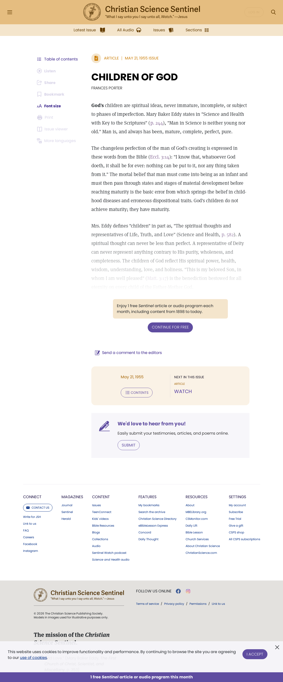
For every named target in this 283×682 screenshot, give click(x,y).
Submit (128, 444)
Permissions (197, 603)
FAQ (26, 530)
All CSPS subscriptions (244, 538)
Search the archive (151, 511)
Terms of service (147, 603)
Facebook (30, 543)
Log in (254, 12)
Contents (136, 392)
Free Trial (235, 518)
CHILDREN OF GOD (134, 77)
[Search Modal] (273, 12)
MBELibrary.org (196, 511)
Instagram (30, 550)
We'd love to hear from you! (151, 423)
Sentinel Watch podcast (109, 552)
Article (110, 58)
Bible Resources (103, 525)
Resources (196, 496)
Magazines (72, 496)
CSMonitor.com (197, 518)
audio (110, 559)
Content (101, 496)
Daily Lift (191, 525)
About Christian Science (203, 545)
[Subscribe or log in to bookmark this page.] (51, 94)
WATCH (183, 391)
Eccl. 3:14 (146, 157)
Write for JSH (32, 516)
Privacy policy (174, 603)
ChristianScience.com (201, 552)
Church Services (197, 538)
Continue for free (170, 327)
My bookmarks (148, 504)
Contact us (37, 507)
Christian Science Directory (157, 518)
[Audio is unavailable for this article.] (47, 71)
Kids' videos (100, 518)
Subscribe (236, 511)
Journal (66, 504)
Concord (144, 531)
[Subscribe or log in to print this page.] (46, 117)
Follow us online (154, 591)
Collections (100, 538)
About (190, 504)
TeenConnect (101, 511)
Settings (237, 496)
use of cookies (33, 657)
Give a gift (236, 525)
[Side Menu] (10, 12)
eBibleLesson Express (153, 525)
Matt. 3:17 (156, 278)
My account (237, 504)
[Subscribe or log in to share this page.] (47, 82)
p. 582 (227, 234)
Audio (96, 545)
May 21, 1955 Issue (141, 58)
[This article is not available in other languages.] (57, 141)
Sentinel (67, 511)
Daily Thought (148, 538)
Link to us (29, 523)
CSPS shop (236, 531)
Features (147, 496)
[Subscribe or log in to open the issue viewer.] (53, 129)
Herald (66, 518)
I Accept (255, 654)
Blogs (96, 531)
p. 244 (156, 123)
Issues (96, 504)
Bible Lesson (194, 531)
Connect (32, 496)
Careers (28, 536)
